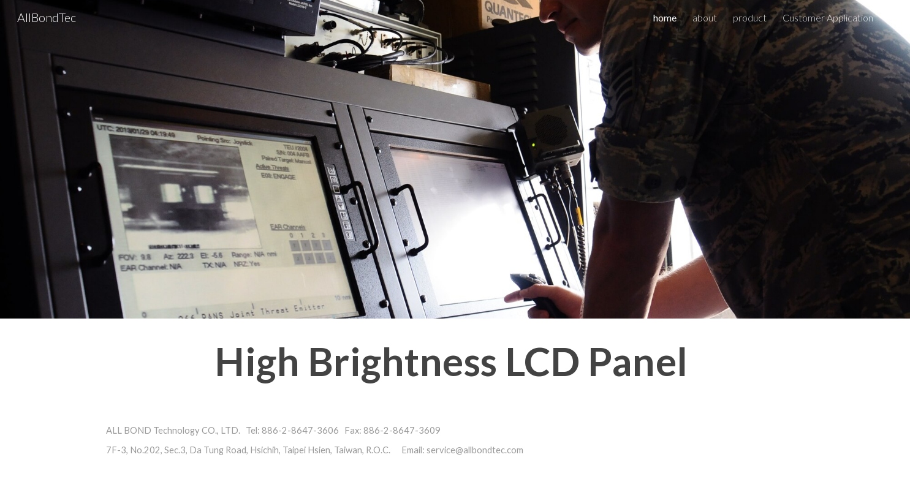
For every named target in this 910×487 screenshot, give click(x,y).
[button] (895, 17)
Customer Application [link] (828, 17)
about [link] (704, 17)
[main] (454, 361)
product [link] (750, 17)
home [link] (665, 17)
